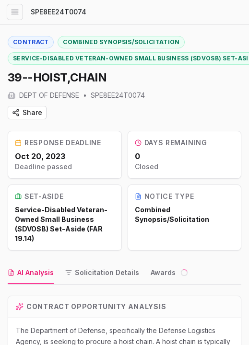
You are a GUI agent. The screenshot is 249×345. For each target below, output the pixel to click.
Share (27, 112)
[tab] (31, 273)
